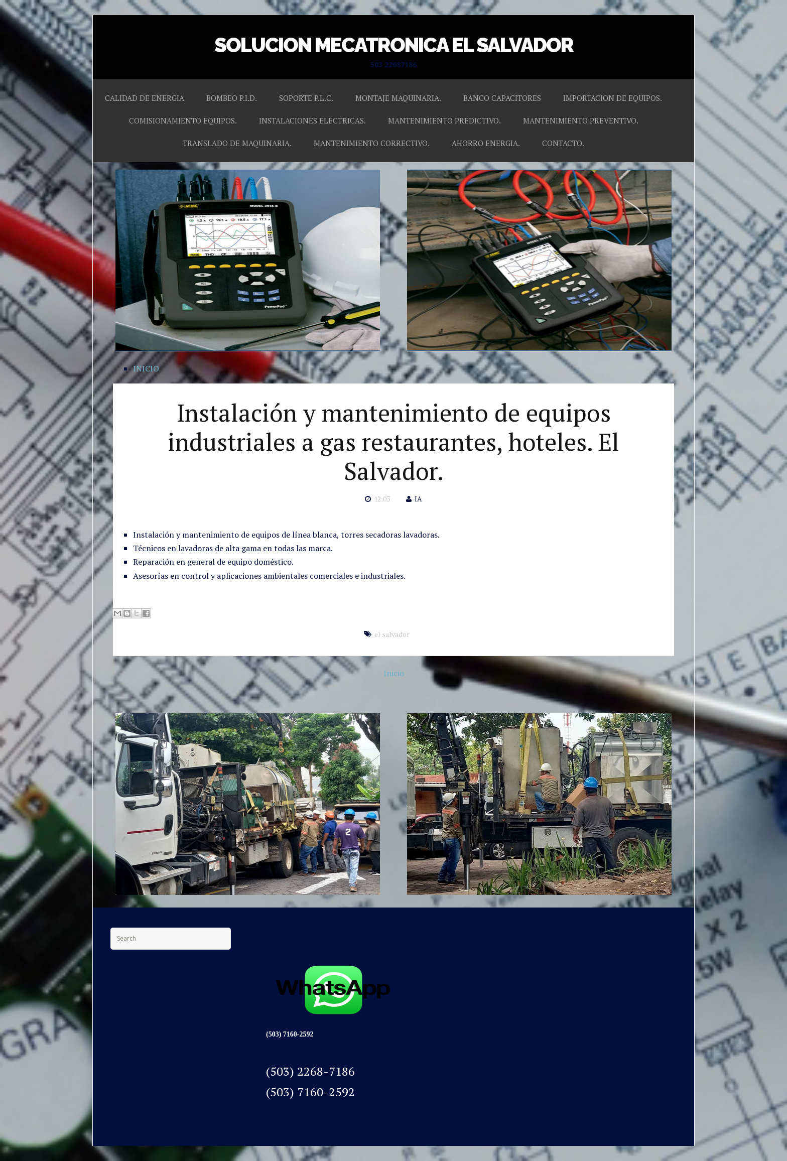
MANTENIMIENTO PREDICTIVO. (444, 120)
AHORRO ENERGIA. (486, 143)
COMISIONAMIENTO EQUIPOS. (183, 120)
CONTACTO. (563, 143)
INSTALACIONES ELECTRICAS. (312, 120)
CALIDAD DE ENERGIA (144, 98)
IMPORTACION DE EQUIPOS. (612, 98)
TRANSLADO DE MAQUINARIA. (237, 143)
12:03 (382, 498)
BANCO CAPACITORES (502, 98)
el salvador (392, 634)
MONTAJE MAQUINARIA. (398, 98)
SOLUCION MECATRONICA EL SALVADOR (393, 45)
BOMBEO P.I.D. (231, 98)
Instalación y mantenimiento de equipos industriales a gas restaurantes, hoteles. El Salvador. (393, 441)
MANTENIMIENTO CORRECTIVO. (372, 143)
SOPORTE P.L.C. (306, 98)
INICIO (146, 368)
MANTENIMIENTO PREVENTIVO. (580, 120)
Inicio (393, 673)
